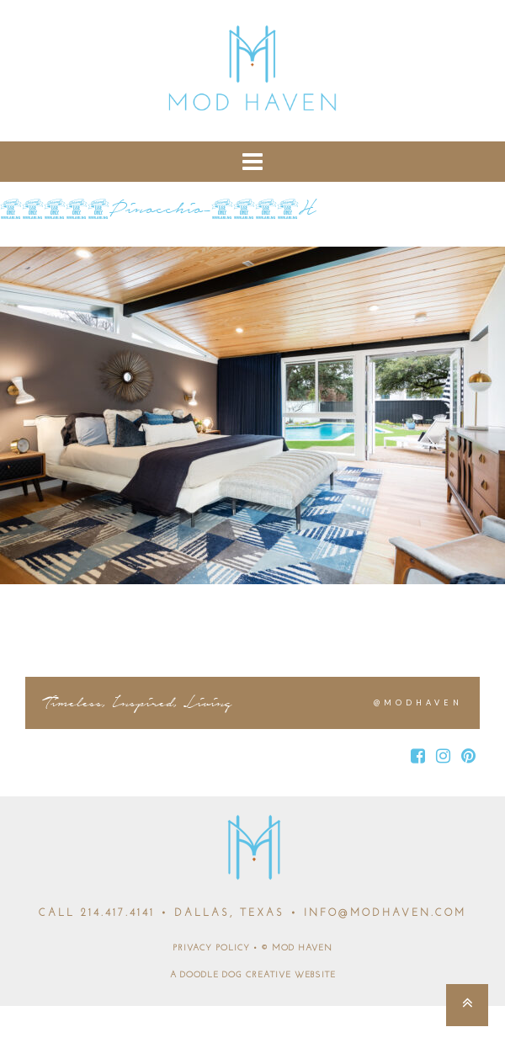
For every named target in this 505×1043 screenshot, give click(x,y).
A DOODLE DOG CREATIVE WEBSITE (253, 975)
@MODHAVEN (418, 702)
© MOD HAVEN (296, 948)
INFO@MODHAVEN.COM (385, 913)
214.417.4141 (118, 913)
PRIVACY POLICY (211, 948)
